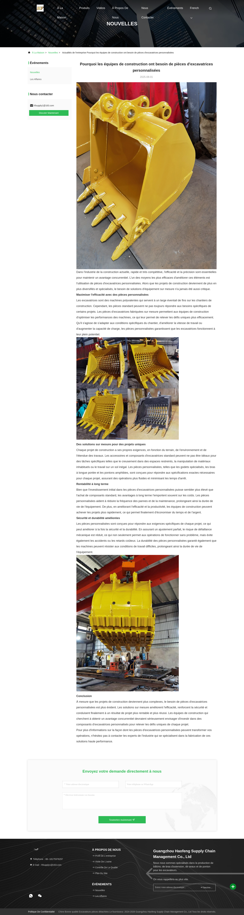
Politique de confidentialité (41, 911)
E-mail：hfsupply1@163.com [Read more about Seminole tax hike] (45, 865)
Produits (84, 8)
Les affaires (36, 79)
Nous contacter (147, 9)
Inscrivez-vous (206, 887)
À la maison (61, 9)
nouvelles (53, 52)
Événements (175, 8)
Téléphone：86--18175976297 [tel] (46, 859)
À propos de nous (120, 9)
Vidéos (100, 8)
